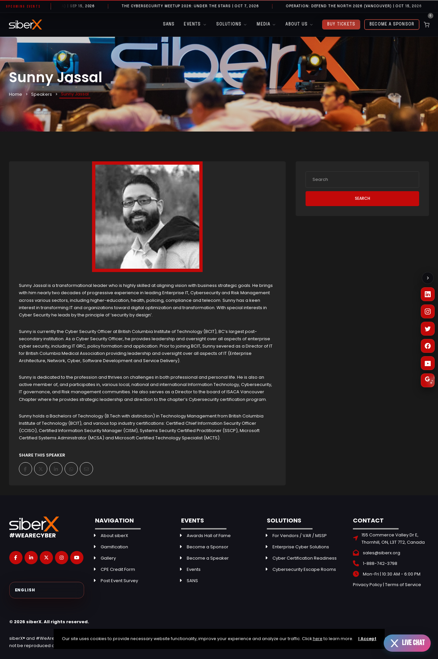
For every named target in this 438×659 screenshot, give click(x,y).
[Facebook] (428, 346)
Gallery (108, 558)
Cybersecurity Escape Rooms (304, 569)
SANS (169, 25)
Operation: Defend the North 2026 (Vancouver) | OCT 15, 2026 (359, 6)
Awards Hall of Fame (209, 535)
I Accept (367, 638)
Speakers (41, 94)
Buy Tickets (341, 25)
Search (362, 198)
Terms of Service (403, 584)
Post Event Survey (119, 580)
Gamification (114, 547)
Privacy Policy (367, 584)
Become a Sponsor (391, 25)
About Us (299, 25)
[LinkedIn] (428, 294)
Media (266, 25)
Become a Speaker (208, 558)
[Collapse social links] (428, 278)
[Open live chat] (407, 643)
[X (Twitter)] (428, 329)
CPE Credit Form (118, 569)
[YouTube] (428, 363)
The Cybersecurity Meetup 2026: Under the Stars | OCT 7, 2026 (195, 6)
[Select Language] (46, 590)
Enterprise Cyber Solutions (300, 547)
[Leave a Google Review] (428, 380)
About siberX (114, 535)
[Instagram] (428, 311)
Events (195, 25)
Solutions (232, 25)
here (317, 638)
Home (15, 94)
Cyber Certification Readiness (304, 558)
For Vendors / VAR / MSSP (299, 535)
